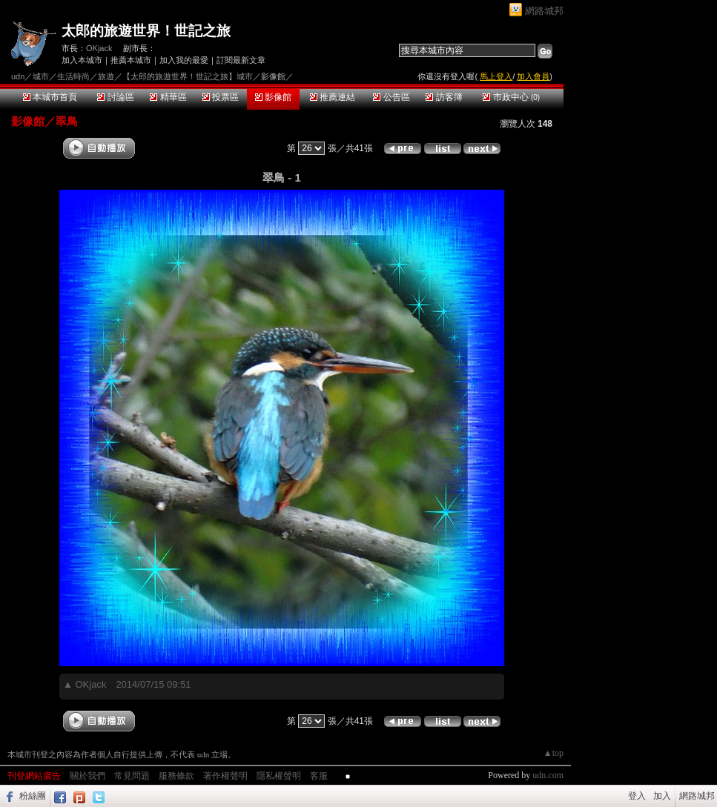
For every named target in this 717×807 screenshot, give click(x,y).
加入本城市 (82, 60)
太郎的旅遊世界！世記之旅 (146, 31)
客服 (319, 776)
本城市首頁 (50, 97)
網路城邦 (544, 10)
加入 (662, 796)
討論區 (115, 97)
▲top (553, 753)
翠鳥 (67, 121)
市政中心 (511, 97)
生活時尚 (73, 76)
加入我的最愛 (183, 60)
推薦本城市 (130, 60)
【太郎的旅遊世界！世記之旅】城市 (187, 76)
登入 (637, 796)
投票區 (220, 97)
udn (17, 76)
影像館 (273, 97)
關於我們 (87, 776)
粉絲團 (32, 796)
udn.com (548, 775)
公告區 (391, 97)
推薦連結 (332, 97)
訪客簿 (444, 97)
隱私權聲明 (279, 776)
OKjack (99, 48)
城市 (41, 76)
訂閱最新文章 (241, 60)
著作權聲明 (225, 776)
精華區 (168, 97)
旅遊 (106, 76)
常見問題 (132, 776)
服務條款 (176, 776)
